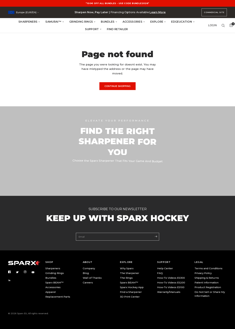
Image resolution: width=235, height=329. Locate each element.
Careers (88, 282)
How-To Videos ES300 (171, 277)
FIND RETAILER (117, 29)
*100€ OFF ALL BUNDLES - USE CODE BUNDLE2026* (117, 3)
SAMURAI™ (54, 21)
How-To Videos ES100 (170, 287)
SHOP (49, 262)
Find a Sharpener (131, 292)
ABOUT (88, 262)
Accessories (53, 287)
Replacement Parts (57, 296)
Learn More (157, 12)
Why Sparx (126, 268)
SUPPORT (93, 29)
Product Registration (208, 287)
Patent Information (207, 282)
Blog (86, 273)
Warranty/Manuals (168, 292)
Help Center (165, 268)
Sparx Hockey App (132, 287)
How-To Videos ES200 (171, 282)
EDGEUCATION (183, 21)
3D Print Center (130, 296)
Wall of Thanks (92, 277)
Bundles (50, 277)
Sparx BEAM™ (54, 282)
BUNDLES (109, 21)
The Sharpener (129, 273)
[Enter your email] (156, 236)
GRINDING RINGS (82, 21)
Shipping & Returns (207, 277)
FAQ (160, 273)
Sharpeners (52, 268)
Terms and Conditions (208, 268)
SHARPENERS (29, 21)
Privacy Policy (203, 273)
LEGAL (199, 262)
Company (89, 268)
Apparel (50, 292)
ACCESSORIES (134, 21)
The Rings (126, 277)
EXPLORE (158, 21)
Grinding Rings (54, 273)
